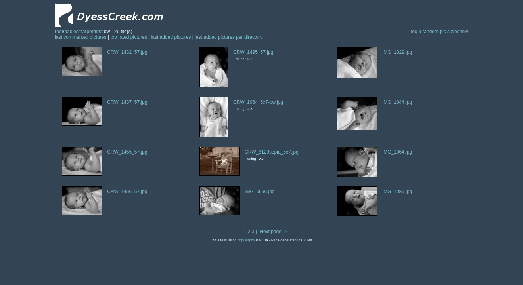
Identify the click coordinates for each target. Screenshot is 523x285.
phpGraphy (246, 240)
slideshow (457, 31)
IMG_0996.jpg (259, 191)
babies (71, 31)
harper (87, 31)
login (416, 31)
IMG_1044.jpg (397, 102)
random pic (434, 31)
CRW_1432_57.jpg (127, 52)
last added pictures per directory (228, 37)
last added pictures (171, 37)
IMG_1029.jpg (397, 52)
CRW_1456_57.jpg (127, 191)
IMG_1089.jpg (397, 191)
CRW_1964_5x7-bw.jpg (258, 102)
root (59, 31)
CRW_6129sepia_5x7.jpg (272, 152)
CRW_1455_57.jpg (127, 152)
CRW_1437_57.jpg (127, 102)
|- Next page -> (271, 231)
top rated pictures (128, 37)
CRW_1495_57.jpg (253, 52)
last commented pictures (80, 37)
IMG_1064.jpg (397, 152)
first (98, 31)
